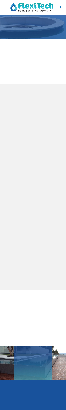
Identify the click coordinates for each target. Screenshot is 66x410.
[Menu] (60, 7)
